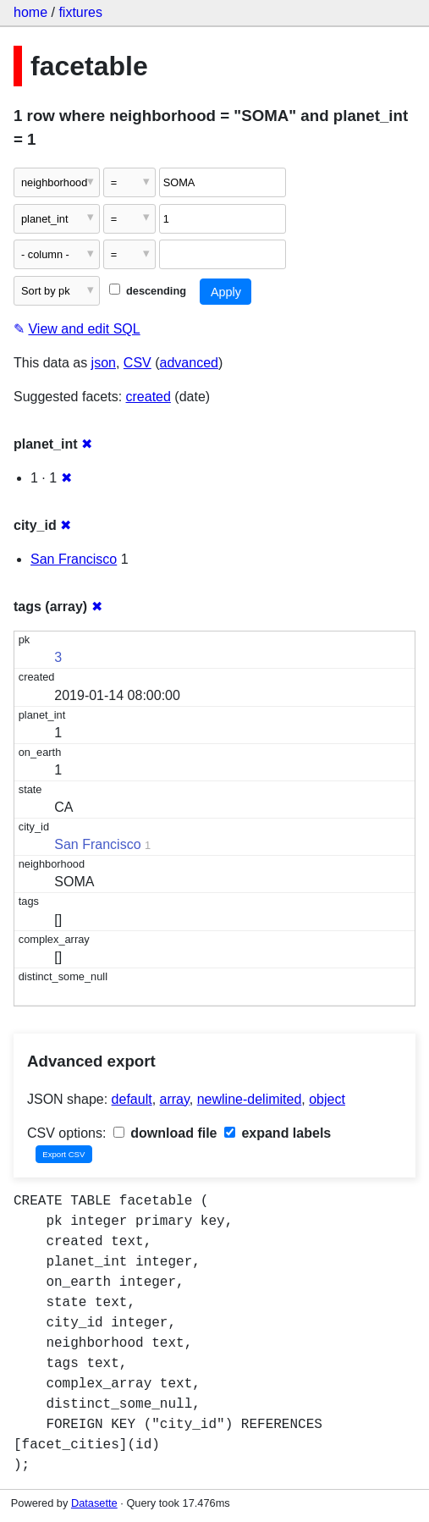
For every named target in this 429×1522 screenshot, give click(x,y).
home (30, 12)
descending (147, 290)
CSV (137, 363)
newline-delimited (249, 1099)
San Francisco (73, 559)
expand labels (277, 1133)
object (327, 1099)
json (103, 363)
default (132, 1099)
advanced (189, 363)
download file (165, 1133)
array (175, 1099)
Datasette (94, 1503)
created (148, 396)
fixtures (80, 12)
